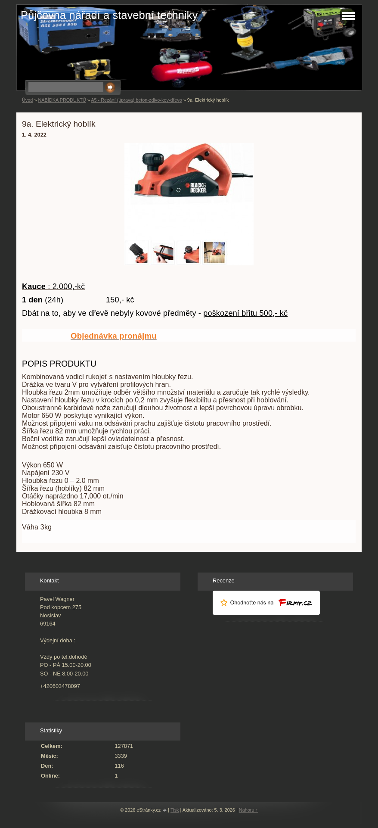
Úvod (27, 100)
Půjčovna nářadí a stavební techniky (109, 15)
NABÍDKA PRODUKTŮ (62, 100)
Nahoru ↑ (248, 809)
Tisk (174, 809)
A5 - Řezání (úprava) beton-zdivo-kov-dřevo (136, 100)
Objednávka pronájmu (114, 335)
